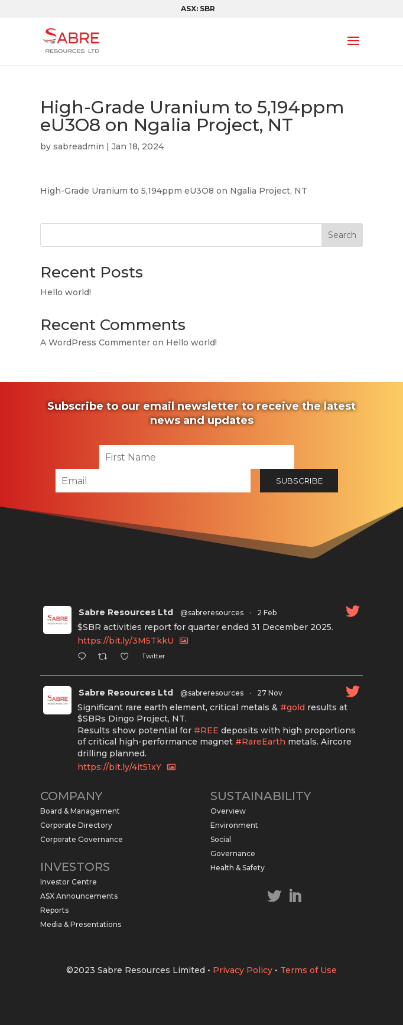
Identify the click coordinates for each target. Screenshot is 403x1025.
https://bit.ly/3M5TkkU (125, 640)
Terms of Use (308, 970)
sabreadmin (78, 146)
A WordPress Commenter (95, 342)
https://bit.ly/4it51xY (119, 767)
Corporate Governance (81, 839)
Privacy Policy (242, 970)
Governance (232, 853)
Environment (234, 825)
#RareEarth (260, 741)
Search (342, 235)
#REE (206, 730)
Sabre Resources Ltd (126, 612)
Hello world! (65, 292)
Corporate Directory (76, 825)
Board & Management (80, 811)
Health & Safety (237, 867)
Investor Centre (68, 881)
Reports (54, 910)
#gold (292, 707)
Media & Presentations (80, 924)
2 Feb (267, 612)
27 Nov (269, 692)
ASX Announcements (79, 896)
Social (220, 839)
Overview (228, 811)
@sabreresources (211, 612)
